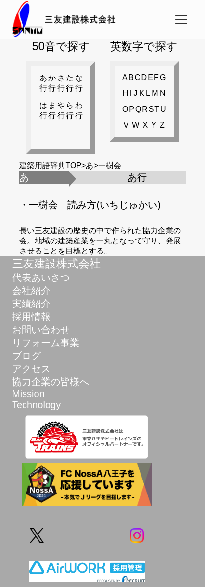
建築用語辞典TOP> (52, 165)
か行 (52, 83)
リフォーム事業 (45, 342)
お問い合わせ (41, 329)
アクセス (31, 368)
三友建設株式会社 (56, 263)
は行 (43, 110)
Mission (28, 393)
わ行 (79, 110)
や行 (61, 110)
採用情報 (31, 316)
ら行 (70, 110)
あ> (92, 165)
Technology (36, 405)
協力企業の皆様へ (50, 381)
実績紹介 (31, 303)
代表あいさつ (41, 277)
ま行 (52, 110)
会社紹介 (31, 290)
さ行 (61, 83)
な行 (79, 83)
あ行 (43, 83)
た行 (70, 83)
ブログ (26, 355)
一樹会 (109, 165)
